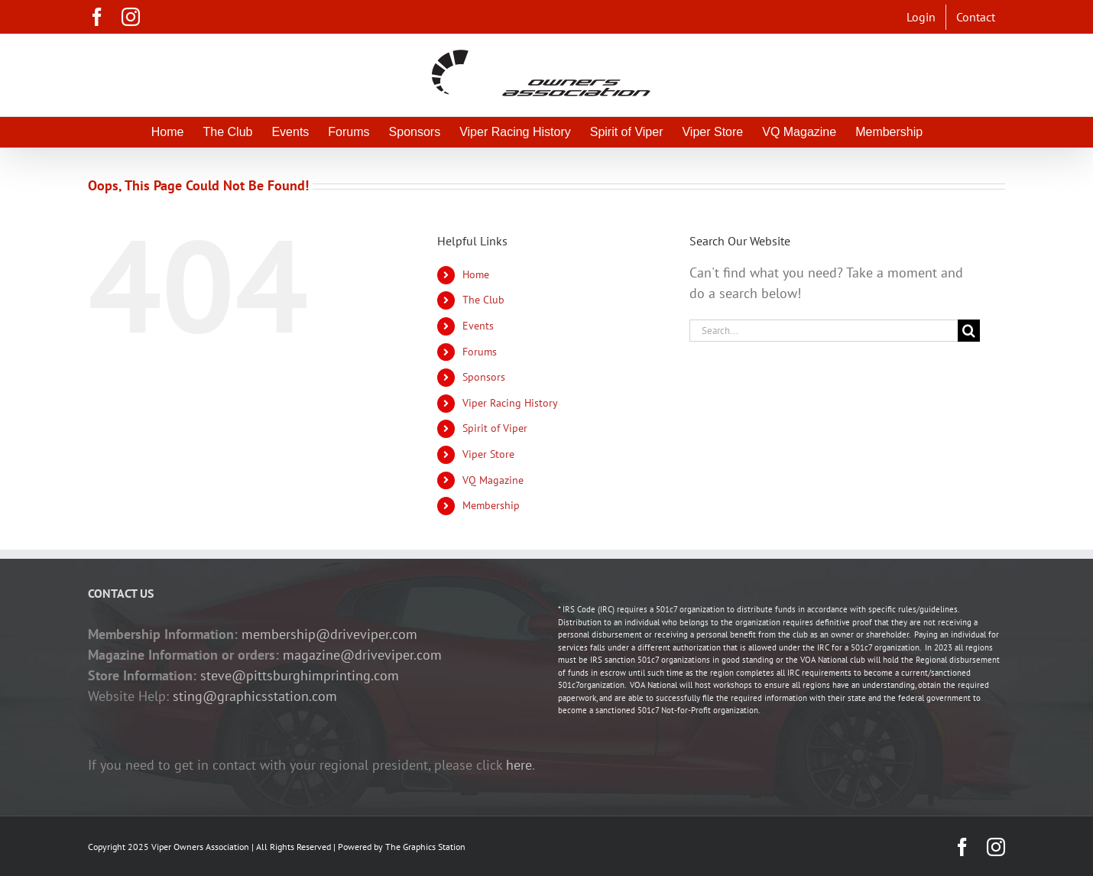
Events (478, 326)
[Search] (969, 331)
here (519, 765)
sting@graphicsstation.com (255, 696)
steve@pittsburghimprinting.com (299, 675)
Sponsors (483, 377)
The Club (483, 300)
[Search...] (823, 331)
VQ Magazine (493, 480)
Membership (491, 505)
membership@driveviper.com (329, 634)
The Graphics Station (425, 846)
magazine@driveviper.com (362, 654)
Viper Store (488, 454)
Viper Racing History (510, 403)
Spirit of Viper (494, 428)
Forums (479, 352)
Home (475, 274)
